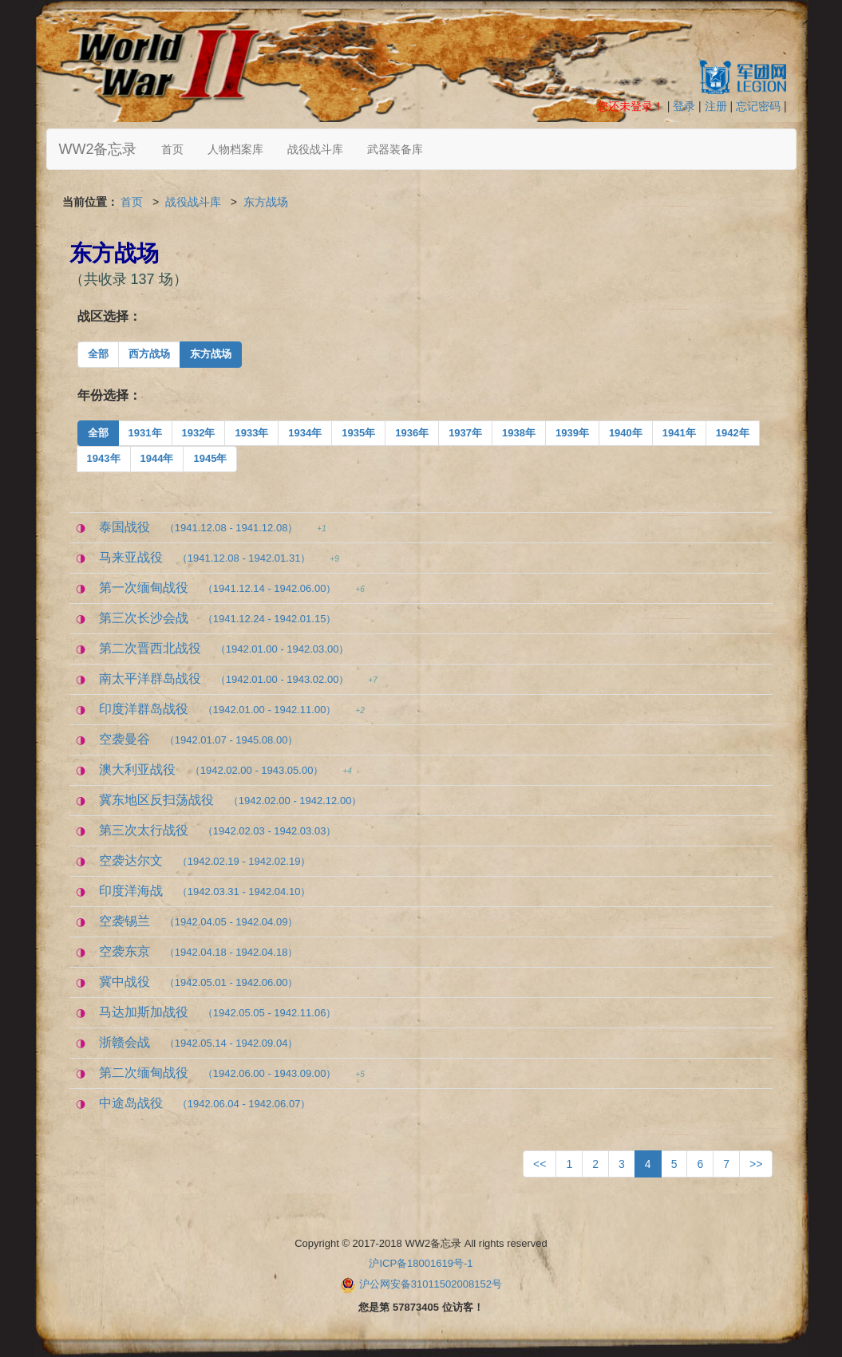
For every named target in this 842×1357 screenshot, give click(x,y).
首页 (172, 149)
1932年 (198, 433)
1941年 (679, 433)
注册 (716, 106)
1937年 (465, 433)
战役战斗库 (315, 149)
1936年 (412, 433)
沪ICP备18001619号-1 (420, 1263)
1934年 (305, 433)
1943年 (104, 458)
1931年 (145, 433)
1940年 (625, 433)
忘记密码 (758, 106)
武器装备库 (395, 149)
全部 (98, 354)
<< (539, 1164)
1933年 (251, 433)
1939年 (572, 433)
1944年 (157, 458)
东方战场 (265, 201)
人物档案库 (235, 149)
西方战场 (149, 354)
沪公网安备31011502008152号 (430, 1284)
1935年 (358, 433)
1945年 (210, 458)
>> (755, 1164)
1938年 (519, 433)
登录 (684, 106)
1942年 (732, 433)
